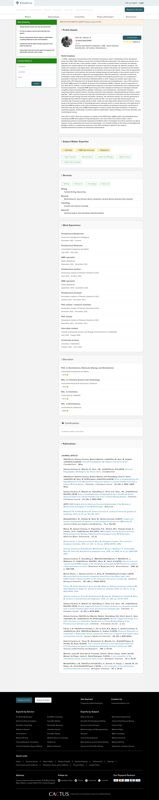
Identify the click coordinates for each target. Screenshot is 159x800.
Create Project (132, 37)
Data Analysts (53, 17)
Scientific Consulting (24, 725)
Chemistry (67, 150)
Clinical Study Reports (89, 738)
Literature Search (53, 729)
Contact (36, 83)
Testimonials (97, 761)
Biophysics (104, 150)
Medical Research (54, 746)
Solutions (58, 9)
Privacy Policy (78, 765)
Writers (28, 17)
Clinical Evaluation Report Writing (29, 746)
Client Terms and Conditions (27, 765)
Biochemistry (86, 157)
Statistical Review (23, 729)
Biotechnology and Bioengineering (94, 729)
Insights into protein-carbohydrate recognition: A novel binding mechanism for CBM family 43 (98, 520)
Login (141, 3)
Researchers (131, 17)
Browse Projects (81, 761)
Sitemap (110, 761)
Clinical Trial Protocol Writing (123, 721)
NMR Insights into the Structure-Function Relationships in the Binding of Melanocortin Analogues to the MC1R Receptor (97, 505)
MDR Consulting (118, 733)
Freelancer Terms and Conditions (55, 765)
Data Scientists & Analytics (26, 721)
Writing (66, 184)
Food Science (21, 733)
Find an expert (35, 9)
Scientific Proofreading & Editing (93, 721)
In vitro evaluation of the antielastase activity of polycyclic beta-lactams (97, 657)
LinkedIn (103, 780)
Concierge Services (84, 9)
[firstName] (36, 67)
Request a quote (90, 22)
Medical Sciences (118, 738)
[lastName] (36, 72)
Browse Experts (64, 761)
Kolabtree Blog (65, 780)
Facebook (90, 780)
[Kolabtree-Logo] (24, 3)
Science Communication (90, 725)
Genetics (84, 733)
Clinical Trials (117, 725)
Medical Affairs (117, 729)
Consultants (80, 17)
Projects (47, 9)
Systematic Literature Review (123, 746)
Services (69, 9)
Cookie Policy (94, 765)
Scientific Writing (53, 721)
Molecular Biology (105, 157)
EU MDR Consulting (54, 717)
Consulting (91, 184)
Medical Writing (22, 738)
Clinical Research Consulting (27, 742)
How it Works (48, 761)
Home (18, 761)
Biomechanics (124, 157)
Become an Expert (55, 700)
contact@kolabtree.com (120, 703)
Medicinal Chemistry (71, 162)
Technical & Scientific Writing (92, 746)
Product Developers (105, 17)
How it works (21, 9)
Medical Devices (87, 717)
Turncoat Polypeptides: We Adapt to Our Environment (105, 462)
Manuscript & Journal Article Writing (94, 742)
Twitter (79, 780)
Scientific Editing (53, 733)
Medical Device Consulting (57, 738)
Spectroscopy (69, 157)
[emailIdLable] (36, 77)
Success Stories (32, 761)
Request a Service (134, 9)
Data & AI (105, 184)
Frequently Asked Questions (92, 703)
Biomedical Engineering (121, 717)
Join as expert (131, 3)
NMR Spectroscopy (86, 150)
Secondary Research (55, 725)
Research (78, 184)
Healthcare (51, 742)
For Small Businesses (24, 717)
